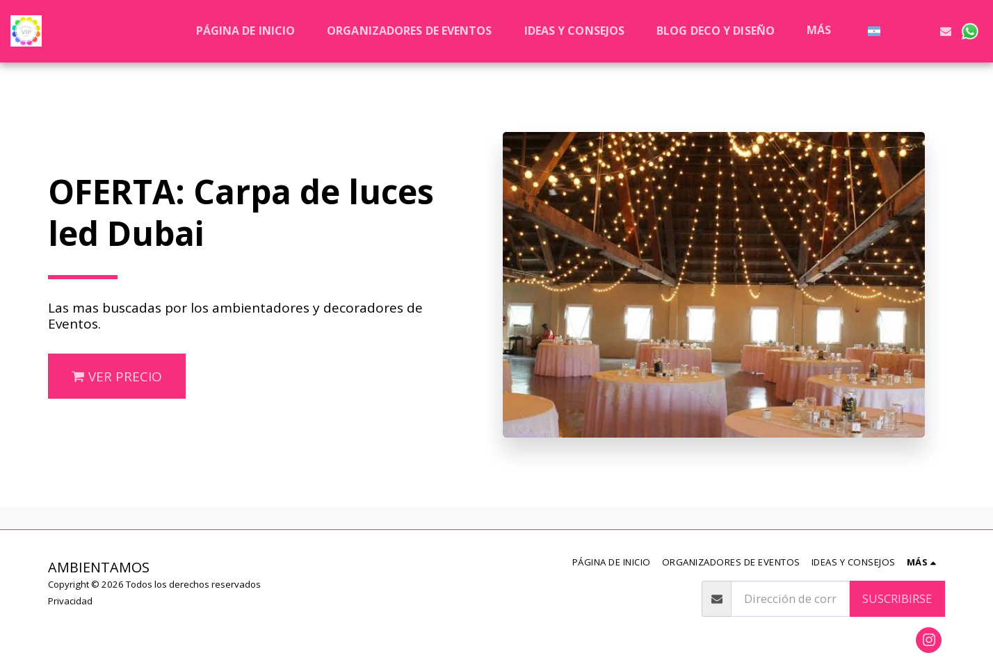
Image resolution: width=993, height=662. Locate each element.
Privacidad (70, 601)
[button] (898, 31)
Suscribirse (897, 598)
